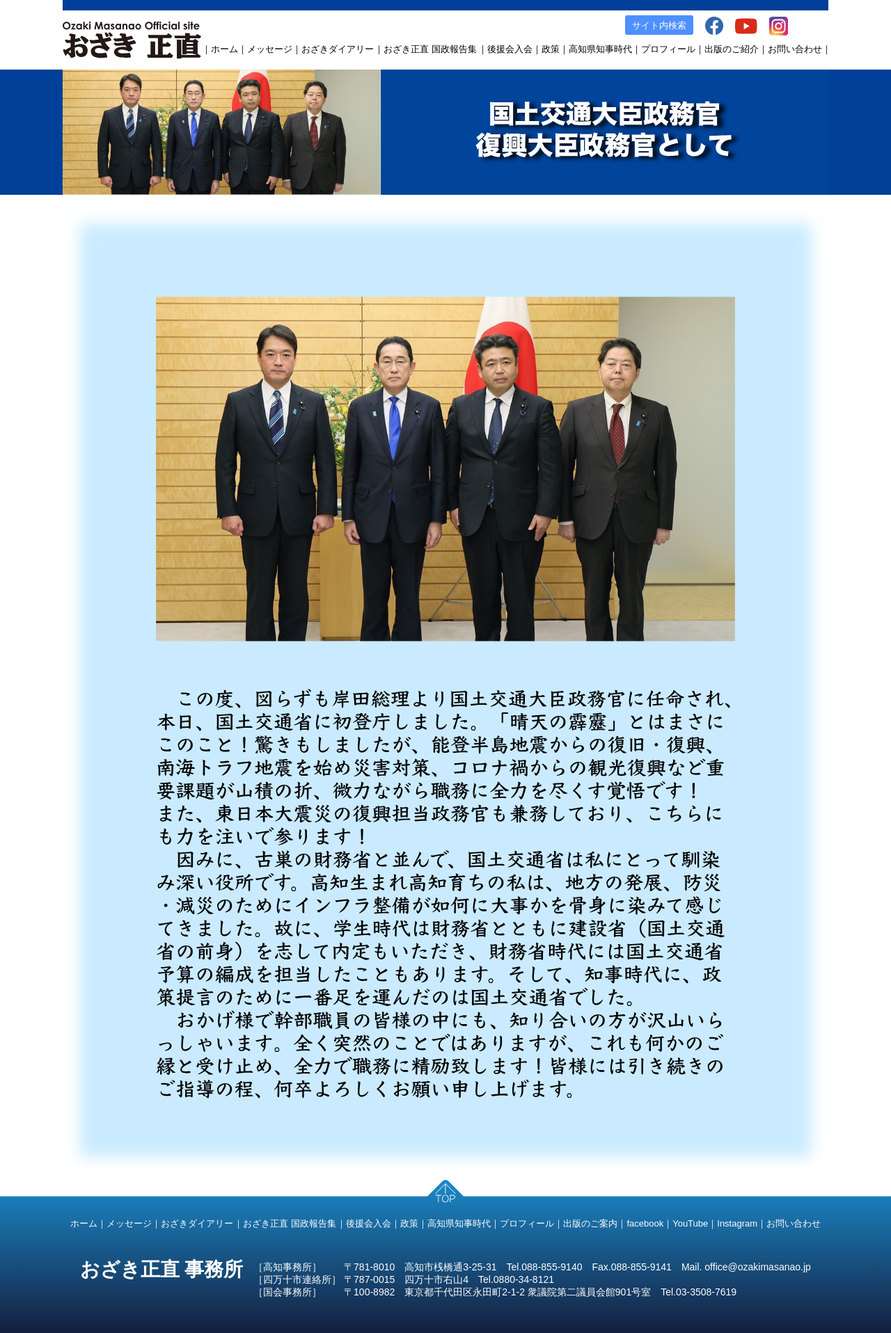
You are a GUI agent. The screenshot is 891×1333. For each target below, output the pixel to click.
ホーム (224, 49)
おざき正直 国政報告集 (430, 49)
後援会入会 (510, 49)
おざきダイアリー (337, 49)
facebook (644, 1223)
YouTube (690, 1223)
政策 (551, 49)
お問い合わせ (795, 49)
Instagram (737, 1223)
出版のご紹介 (731, 49)
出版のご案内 (590, 1223)
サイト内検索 (659, 25)
